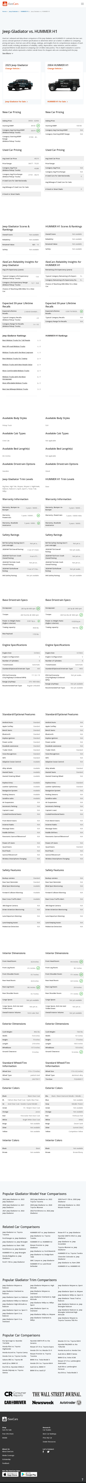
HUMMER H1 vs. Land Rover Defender (40, 1265)
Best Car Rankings (49, 1434)
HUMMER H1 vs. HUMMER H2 (41, 1242)
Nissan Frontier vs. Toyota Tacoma (40, 1355)
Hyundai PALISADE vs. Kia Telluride (67, 1345)
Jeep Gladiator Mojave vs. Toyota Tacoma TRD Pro (68, 1319)
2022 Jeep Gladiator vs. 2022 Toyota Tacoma (41, 1200)
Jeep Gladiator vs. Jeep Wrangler (15, 1242)
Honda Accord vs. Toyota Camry (15, 1352)
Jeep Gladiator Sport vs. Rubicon (15, 1297)
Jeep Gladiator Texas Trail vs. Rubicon (69, 1299)
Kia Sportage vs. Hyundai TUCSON (12, 1342)
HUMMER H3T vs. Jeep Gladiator (42, 1232)
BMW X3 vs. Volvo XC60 (67, 1357)
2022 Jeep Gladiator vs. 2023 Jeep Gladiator (13, 1200)
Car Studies (47, 1430)
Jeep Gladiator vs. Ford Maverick (42, 1251)
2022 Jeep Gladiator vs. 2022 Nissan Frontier (69, 1206)
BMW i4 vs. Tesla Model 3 (40, 1360)
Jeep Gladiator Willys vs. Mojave (42, 1314)
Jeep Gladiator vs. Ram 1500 (13, 1245)
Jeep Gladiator (13, 11)
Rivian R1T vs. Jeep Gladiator (69, 1232)
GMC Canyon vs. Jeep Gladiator (42, 1260)
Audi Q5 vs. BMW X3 (10, 1363)
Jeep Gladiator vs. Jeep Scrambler (67, 1243)
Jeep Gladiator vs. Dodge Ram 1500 (42, 1255)
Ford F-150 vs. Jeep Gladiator (13, 1262)
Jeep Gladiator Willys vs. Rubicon (15, 1301)
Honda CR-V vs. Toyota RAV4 (41, 1363)
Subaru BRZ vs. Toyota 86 (12, 1360)
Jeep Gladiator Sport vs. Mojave (70, 1291)
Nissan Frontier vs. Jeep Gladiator (39, 1246)
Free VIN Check (7, 1434)
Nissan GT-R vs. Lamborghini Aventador (69, 1362)
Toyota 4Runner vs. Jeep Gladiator (67, 1248)
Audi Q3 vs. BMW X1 (37, 1367)
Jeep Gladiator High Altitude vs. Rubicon (14, 1305)
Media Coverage (8, 1455)
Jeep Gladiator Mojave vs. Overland (40, 1292)
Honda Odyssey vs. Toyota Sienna (12, 1371)
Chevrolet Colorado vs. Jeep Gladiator (68, 1258)
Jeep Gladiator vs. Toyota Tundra (40, 1237)
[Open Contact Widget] (82, 1479)
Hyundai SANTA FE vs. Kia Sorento (40, 1342)
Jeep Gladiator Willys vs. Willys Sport (42, 1304)
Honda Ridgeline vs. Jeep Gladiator (12, 1257)
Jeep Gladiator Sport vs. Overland (39, 1309)
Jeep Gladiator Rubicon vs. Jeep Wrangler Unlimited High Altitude (70, 1312)
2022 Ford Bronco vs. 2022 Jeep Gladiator (42, 1212)
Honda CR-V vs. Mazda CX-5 (41, 1350)
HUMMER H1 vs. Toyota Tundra (70, 1253)
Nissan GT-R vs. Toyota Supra (42, 1347)
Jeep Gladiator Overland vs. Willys (41, 1319)
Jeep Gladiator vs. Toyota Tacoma (12, 1233)
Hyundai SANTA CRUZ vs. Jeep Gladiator (69, 1237)
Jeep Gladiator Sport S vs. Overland (12, 1320)
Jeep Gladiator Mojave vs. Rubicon (12, 1286)
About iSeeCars (7, 1451)
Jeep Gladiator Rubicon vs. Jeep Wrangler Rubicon (70, 1305)
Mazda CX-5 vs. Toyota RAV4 (69, 1341)
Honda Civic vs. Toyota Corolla (14, 1356)
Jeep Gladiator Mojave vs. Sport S (70, 1286)
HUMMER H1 (24, 11)
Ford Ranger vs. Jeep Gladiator (14, 1238)
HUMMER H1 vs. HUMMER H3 (69, 1266)
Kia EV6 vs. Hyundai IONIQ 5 (13, 1367)
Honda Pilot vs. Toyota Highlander (11, 1347)
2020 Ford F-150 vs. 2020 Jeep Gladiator (69, 1200)
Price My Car (47, 1438)
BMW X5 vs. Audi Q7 (37, 1370)
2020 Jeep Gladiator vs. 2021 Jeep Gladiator (13, 1206)
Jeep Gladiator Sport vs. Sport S (14, 1310)
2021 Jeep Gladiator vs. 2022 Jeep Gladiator (13, 1212)
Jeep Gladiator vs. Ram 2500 (69, 1263)
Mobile (4, 1438)
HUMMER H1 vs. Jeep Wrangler (14, 1253)
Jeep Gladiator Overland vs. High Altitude (43, 1298)
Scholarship (6, 1459)
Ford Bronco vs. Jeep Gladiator (14, 1249)
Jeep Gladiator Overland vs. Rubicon (13, 1292)
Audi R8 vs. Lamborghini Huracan (67, 1368)
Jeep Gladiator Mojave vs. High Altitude (42, 1286)
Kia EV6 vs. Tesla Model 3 (67, 1373)
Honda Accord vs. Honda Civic (69, 1350)
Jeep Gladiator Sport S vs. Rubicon (12, 1314)
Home (4, 11)
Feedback (5, 1463)
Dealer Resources (49, 1442)
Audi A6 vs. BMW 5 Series (67, 1354)
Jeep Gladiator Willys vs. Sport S (70, 1295)
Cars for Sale (7, 1430)
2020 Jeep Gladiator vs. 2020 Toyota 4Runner (41, 1206)
